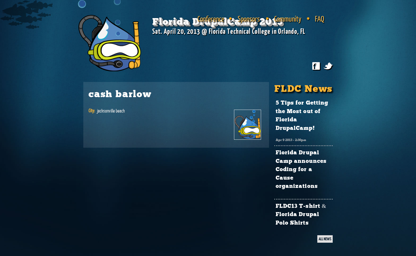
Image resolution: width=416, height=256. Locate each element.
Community (287, 18)
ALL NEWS (325, 238)
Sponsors (249, 18)
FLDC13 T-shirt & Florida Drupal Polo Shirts (301, 214)
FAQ (319, 18)
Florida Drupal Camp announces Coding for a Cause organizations (301, 169)
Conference (210, 18)
